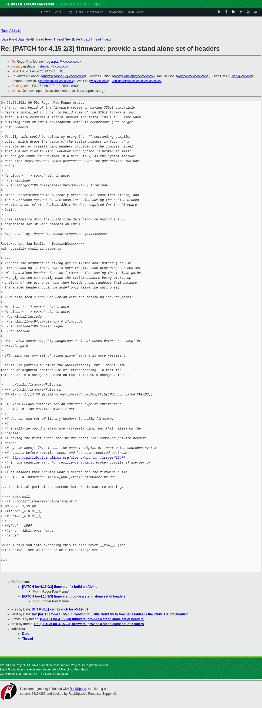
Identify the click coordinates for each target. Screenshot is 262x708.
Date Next (25, 39)
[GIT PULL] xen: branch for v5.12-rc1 (60, 609)
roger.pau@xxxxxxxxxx (62, 61)
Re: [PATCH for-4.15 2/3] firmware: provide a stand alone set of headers (89, 624)
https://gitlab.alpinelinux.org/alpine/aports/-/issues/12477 (68, 457)
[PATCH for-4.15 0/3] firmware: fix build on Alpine (59, 587)
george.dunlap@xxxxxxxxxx (133, 76)
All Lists (15, 31)
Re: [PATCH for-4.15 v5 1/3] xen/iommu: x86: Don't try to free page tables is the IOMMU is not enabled (110, 614)
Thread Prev (43, 39)
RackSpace (77, 689)
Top (3, 31)
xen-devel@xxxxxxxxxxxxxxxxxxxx (137, 81)
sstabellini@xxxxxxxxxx (56, 81)
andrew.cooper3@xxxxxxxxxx (63, 76)
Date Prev (8, 39)
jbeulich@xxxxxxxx (54, 66)
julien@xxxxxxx (241, 76)
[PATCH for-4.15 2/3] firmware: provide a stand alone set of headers (74, 596)
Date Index (81, 39)
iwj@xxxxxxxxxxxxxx (192, 76)
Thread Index (100, 39)
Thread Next (62, 39)
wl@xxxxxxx (99, 81)
